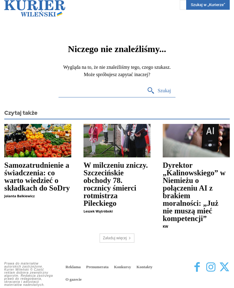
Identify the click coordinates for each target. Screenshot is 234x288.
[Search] (159, 90)
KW (165, 226)
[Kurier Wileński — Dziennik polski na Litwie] (34, 8)
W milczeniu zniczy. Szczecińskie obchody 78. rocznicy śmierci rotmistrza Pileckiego (115, 184)
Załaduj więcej (117, 238)
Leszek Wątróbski (98, 211)
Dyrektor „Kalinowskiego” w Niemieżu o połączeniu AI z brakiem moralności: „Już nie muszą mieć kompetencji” (194, 192)
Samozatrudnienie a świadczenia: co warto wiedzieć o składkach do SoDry (37, 176)
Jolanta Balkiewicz (19, 196)
